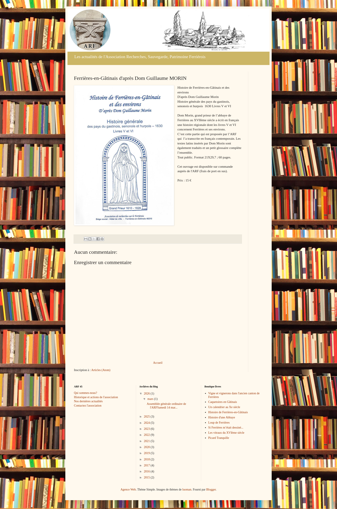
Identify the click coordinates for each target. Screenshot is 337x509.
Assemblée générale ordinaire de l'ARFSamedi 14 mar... (166, 405)
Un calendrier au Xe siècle (224, 407)
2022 (147, 434)
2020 (147, 447)
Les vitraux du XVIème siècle (226, 432)
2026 (147, 393)
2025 (147, 416)
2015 (147, 477)
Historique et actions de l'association (96, 397)
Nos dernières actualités (88, 401)
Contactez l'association (87, 405)
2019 (147, 453)
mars (150, 399)
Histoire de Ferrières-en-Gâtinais (228, 412)
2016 (147, 471)
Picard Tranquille (218, 437)
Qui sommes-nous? (85, 393)
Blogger (211, 489)
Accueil (157, 362)
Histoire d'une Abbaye (221, 417)
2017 (147, 465)
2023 (147, 428)
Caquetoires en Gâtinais (222, 402)
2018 (147, 459)
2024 (147, 422)
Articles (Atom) (100, 370)
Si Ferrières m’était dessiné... (225, 427)
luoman (186, 489)
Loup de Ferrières (219, 422)
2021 (147, 441)
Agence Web (128, 489)
